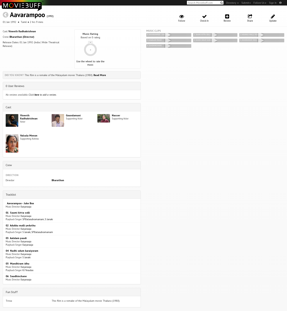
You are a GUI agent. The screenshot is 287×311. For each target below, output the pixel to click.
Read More (100, 75)
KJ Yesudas (28, 270)
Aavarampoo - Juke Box (20, 203)
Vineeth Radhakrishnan (22, 31)
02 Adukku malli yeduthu (21, 225)
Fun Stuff (12, 292)
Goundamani (73, 115)
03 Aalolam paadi (16, 238)
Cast (8, 107)
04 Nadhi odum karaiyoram (22, 250)
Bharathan (58, 180)
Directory (232, 2)
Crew (9, 165)
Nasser (116, 115)
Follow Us (260, 2)
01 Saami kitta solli (18, 212)
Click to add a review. (43, 94)
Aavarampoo (27, 14)
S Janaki (49, 219)
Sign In (273, 2)
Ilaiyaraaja (26, 206)
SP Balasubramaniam (33, 219)
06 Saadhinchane (16, 276)
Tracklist (11, 194)
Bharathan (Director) (22, 36)
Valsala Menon (28, 135)
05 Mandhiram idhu (17, 263)
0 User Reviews (15, 86)
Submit (246, 2)
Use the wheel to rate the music (90, 63)
